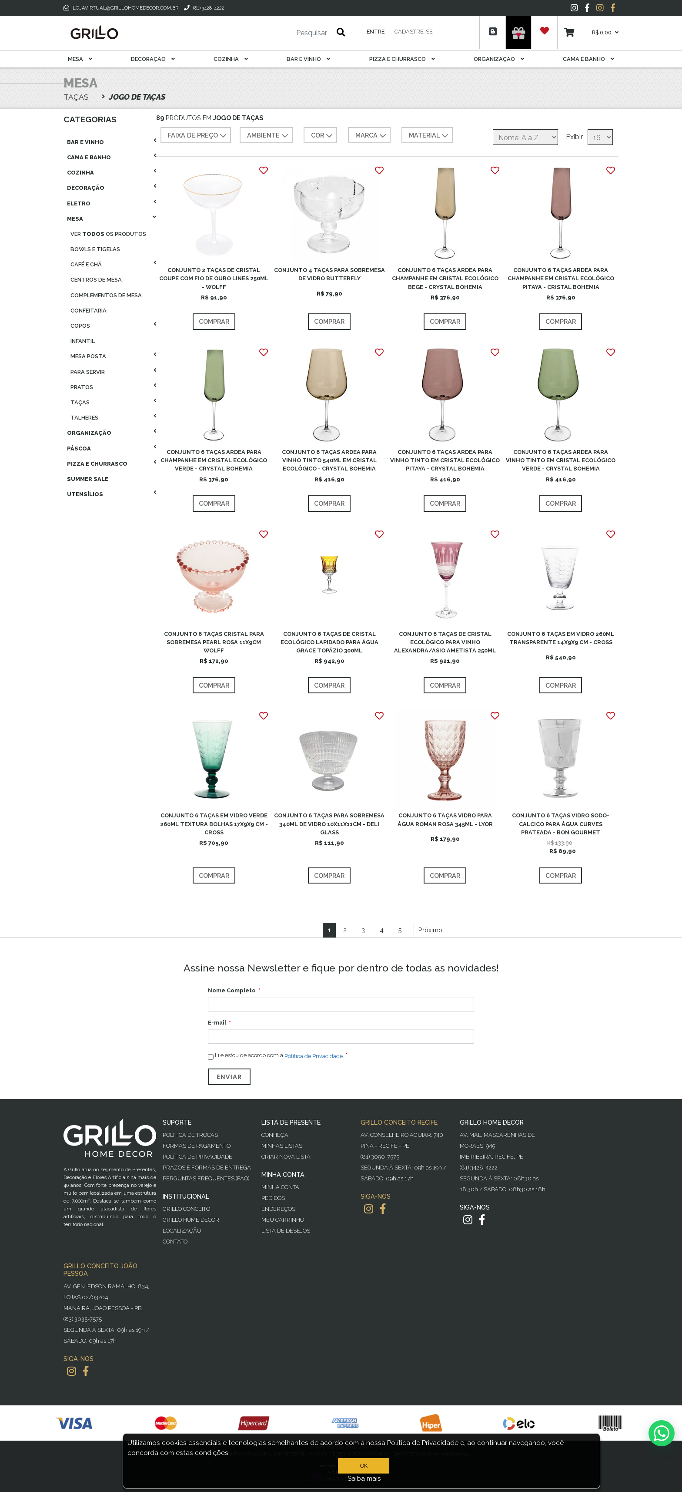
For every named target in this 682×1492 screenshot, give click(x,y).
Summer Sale (87, 479)
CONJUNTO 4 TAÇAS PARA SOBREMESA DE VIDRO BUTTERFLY (329, 274)
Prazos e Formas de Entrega (207, 1167)
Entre (375, 31)
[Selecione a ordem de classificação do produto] (525, 137)
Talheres (84, 417)
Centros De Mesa (96, 279)
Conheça (274, 1135)
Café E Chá (86, 264)
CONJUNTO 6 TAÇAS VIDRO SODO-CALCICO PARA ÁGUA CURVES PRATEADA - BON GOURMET (560, 823)
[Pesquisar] (286, 33)
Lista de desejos (285, 1230)
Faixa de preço (198, 136)
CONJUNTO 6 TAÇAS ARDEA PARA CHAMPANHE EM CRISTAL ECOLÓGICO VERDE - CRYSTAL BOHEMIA (213, 460)
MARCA (371, 136)
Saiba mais (364, 1478)
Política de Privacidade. (314, 1056)
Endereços (278, 1209)
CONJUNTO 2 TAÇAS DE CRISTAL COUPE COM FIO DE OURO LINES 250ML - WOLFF (213, 278)
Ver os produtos (108, 234)
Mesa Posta (88, 356)
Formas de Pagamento (197, 1146)
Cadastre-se (413, 31)
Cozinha (231, 59)
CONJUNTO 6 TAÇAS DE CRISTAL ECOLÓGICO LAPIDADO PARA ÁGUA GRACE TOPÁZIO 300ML (329, 642)
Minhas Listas (281, 1146)
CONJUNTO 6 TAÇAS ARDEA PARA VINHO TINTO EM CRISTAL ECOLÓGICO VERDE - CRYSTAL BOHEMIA (560, 460)
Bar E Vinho (308, 59)
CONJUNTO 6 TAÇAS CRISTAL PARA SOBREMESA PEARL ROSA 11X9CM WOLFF (214, 642)
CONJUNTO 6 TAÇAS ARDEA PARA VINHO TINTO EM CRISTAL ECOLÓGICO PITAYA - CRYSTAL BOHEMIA (445, 460)
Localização (182, 1230)
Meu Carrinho (282, 1219)
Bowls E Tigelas (95, 249)
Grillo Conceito (186, 1209)
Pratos (81, 387)
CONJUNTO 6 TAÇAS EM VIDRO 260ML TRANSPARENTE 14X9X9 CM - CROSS (560, 638)
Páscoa (79, 448)
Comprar (214, 321)
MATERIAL (429, 136)
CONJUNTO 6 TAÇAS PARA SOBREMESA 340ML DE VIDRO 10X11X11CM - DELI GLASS (329, 823)
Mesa (80, 59)
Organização (499, 59)
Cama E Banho (588, 59)
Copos (80, 326)
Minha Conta (280, 1187)
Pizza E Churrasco (402, 59)
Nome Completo (232, 990)
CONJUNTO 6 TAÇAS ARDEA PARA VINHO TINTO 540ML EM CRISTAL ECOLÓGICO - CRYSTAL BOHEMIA (329, 460)
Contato (175, 1241)
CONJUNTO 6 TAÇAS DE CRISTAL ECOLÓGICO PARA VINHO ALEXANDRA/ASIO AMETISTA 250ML (445, 642)
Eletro (78, 203)
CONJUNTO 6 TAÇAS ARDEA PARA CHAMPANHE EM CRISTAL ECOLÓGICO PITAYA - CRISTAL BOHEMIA (561, 278)
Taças (80, 402)
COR (322, 136)
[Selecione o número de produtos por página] (600, 137)
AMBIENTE (268, 136)
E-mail (217, 1022)
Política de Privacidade (197, 1156)
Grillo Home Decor (191, 1219)
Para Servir (87, 372)
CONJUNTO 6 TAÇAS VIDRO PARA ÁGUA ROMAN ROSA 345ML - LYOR (445, 819)
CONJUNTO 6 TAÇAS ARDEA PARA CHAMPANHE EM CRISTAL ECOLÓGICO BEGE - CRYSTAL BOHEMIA (445, 278)
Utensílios (85, 494)
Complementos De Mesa (106, 295)
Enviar (229, 1076)
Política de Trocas (190, 1135)
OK (364, 1465)
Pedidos (273, 1198)
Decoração (153, 59)
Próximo (430, 930)
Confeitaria (88, 310)
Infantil (82, 341)
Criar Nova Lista (286, 1156)
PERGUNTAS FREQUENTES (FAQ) (206, 1178)
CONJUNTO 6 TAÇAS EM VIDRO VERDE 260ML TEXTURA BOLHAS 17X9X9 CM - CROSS (214, 823)
